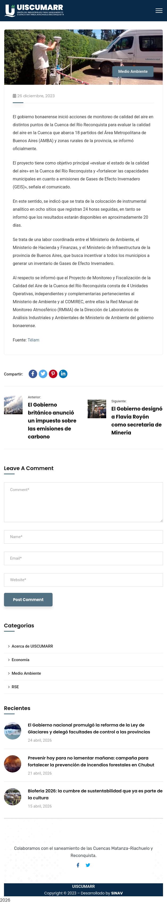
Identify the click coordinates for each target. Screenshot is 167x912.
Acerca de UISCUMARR (32, 646)
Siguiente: (119, 401)
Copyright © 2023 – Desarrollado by (83, 893)
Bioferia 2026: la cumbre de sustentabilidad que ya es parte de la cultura (95, 794)
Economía (20, 659)
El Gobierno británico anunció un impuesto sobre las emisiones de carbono (52, 420)
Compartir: (13, 374)
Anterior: (34, 397)
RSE (15, 687)
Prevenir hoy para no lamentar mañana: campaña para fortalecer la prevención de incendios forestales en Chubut (91, 761)
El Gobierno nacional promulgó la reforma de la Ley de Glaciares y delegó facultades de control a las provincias (89, 728)
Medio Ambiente (133, 71)
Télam (33, 340)
